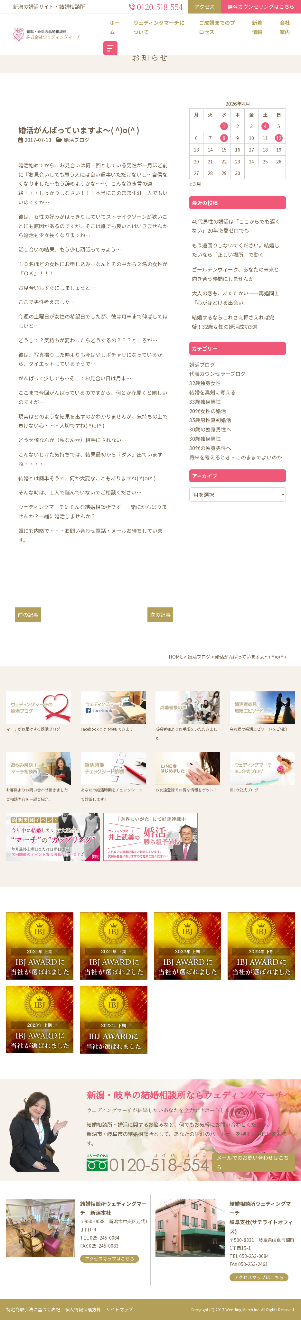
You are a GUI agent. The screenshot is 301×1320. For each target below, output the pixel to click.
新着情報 (257, 27)
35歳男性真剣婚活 (210, 420)
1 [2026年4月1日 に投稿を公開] (224, 126)
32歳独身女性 (205, 383)
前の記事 (28, 614)
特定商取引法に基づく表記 (33, 1309)
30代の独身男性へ (210, 448)
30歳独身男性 (205, 438)
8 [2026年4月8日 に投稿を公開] (224, 137)
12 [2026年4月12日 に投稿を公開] (278, 137)
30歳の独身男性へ (210, 429)
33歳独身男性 (205, 401)
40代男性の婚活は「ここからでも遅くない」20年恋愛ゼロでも (236, 226)
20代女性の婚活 (207, 411)
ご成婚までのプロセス (217, 27)
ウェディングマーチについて (158, 27)
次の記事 (160, 614)
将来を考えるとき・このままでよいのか (235, 457)
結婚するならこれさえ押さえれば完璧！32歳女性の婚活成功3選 (233, 321)
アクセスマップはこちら (109, 1258)
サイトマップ (119, 1309)
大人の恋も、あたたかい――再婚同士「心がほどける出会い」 (235, 297)
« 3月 (195, 184)
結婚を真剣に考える (212, 392)
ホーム (115, 27)
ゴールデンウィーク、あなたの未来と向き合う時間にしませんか (235, 273)
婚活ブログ (76, 139)
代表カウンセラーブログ (217, 373)
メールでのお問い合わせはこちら (253, 1162)
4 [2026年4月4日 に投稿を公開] (265, 126)
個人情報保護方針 (83, 1309)
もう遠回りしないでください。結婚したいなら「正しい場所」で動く (235, 249)
